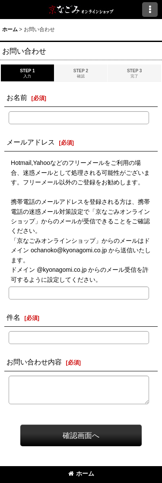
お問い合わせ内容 (34, 362)
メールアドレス (30, 142)
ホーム (81, 473)
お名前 (16, 97)
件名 (13, 317)
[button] (150, 9)
